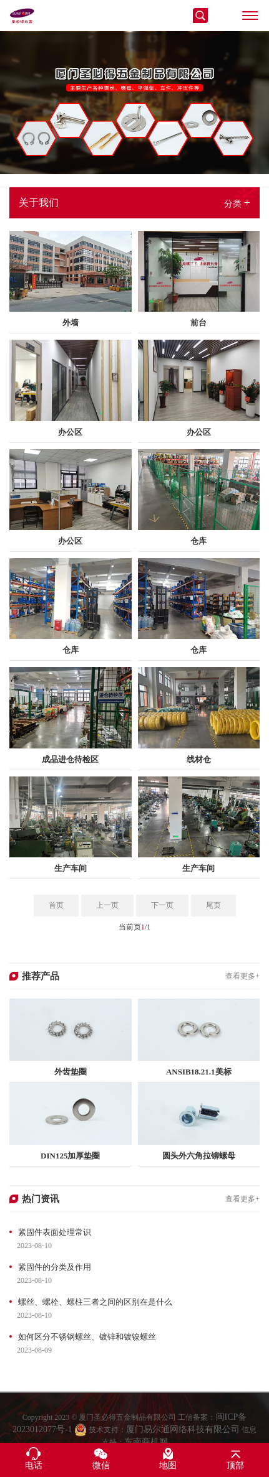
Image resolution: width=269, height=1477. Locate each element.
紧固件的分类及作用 (54, 1267)
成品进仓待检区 (70, 759)
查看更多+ (242, 976)
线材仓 (199, 759)
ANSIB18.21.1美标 (199, 1071)
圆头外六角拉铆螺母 (198, 1155)
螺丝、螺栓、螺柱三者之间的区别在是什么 (95, 1302)
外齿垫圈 (70, 1071)
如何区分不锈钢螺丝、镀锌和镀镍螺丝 (87, 1336)
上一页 (107, 905)
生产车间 (70, 868)
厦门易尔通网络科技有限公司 (183, 1437)
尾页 (213, 905)
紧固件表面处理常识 (54, 1232)
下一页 (162, 905)
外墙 (70, 322)
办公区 (70, 432)
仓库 (198, 541)
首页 (56, 905)
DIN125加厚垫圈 (70, 1155)
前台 (198, 322)
